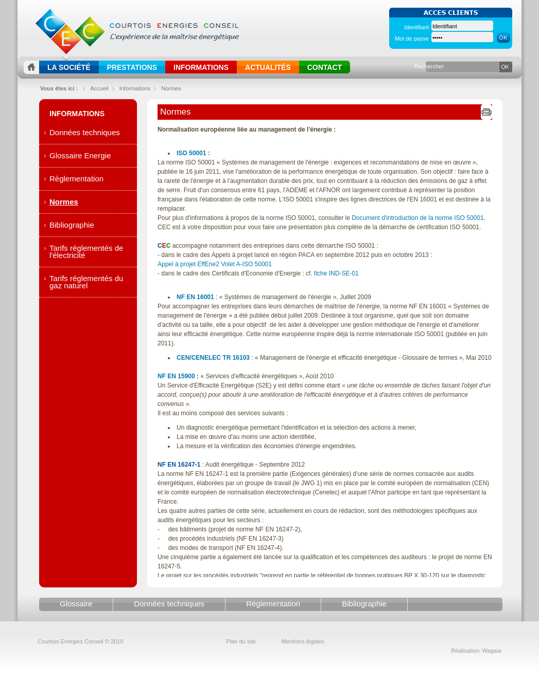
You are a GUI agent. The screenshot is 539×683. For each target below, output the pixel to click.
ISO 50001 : (193, 153)
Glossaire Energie (80, 155)
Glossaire (76, 603)
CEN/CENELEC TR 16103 (213, 357)
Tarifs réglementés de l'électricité (86, 252)
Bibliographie (71, 224)
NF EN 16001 (195, 297)
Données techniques (84, 132)
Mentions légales (303, 641)
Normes (171, 88)
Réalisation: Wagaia (476, 651)
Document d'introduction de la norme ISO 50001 (417, 217)
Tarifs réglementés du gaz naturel (86, 282)
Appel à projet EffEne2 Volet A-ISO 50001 (215, 264)
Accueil (99, 88)
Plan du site (240, 641)
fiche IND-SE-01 (336, 273)
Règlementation (76, 178)
